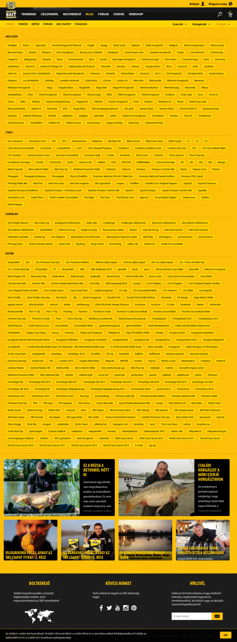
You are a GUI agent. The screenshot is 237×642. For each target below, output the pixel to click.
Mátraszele (155, 80)
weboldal (104, 438)
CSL (194, 148)
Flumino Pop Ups (17, 318)
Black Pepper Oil (16, 276)
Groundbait (61, 325)
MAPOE (124, 360)
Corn (79, 148)
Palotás (36, 101)
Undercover (189, 197)
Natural (126, 169)
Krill (113, 162)
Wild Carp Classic (124, 438)
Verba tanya (93, 122)
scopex (120, 183)
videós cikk (177, 431)
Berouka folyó (15, 52)
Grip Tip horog (150, 229)
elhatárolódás (36, 304)
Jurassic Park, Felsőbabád (36, 73)
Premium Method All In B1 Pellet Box (113, 176)
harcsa (55, 332)
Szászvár (12, 115)
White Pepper (15, 204)
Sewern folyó (166, 108)
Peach (183, 169)
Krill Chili (126, 162)
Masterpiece (188, 360)
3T (54, 269)
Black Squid (175, 141)
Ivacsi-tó (182, 66)
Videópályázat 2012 (154, 431)
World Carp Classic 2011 (52, 445)
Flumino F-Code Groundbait (132, 311)
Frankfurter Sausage (19, 162)
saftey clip (132, 243)
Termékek (28, 14)
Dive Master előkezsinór (195, 222)
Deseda (47, 59)
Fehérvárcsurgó (150, 59)
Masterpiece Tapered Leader (121, 236)
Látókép (49, 80)
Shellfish (134, 183)
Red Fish (38, 183)
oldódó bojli (85, 374)
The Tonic (105, 197)
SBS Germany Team (120, 410)
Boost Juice (155, 276)
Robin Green (14, 410)
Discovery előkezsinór (164, 222)
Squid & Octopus (207, 183)
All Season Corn (37, 141)
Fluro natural (176, 155)
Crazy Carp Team (79, 290)
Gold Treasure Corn (39, 325)
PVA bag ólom (15, 243)
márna (151, 360)
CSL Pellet (188, 290)
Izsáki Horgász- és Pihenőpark (202, 346)
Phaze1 (216, 169)
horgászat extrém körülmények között (29, 339)
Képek (35, 24)
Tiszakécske (204, 115)
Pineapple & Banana (35, 176)
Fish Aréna (170, 59)
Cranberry (123, 148)
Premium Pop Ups (17, 403)
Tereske (174, 115)
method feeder (16, 367)
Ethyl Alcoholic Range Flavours (112, 304)
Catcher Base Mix (17, 283)
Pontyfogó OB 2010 (39, 382)
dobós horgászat (92, 297)
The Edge (89, 197)
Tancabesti (158, 115)
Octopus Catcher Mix (163, 169)
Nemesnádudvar (149, 87)
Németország (171, 87)
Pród (136, 101)
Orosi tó (213, 94)
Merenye (199, 80)
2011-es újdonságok (162, 262)
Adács (26, 45)
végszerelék (95, 431)
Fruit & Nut (55, 162)
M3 (201, 162)
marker (138, 360)
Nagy (50, 87)
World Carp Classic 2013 (116, 445)
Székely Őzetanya (32, 115)
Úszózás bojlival (56, 431)
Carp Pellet (206, 276)
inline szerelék (155, 346)
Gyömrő (30, 66)
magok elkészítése (89, 360)
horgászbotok (120, 339)
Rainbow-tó (164, 101)
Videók (118, 14)
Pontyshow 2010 (204, 389)
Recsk (180, 101)
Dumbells (166, 297)
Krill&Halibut (143, 162)
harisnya (69, 332)
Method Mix (62, 367)
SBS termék (37, 417)
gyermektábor (134, 325)
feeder (200, 304)
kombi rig (39, 236)
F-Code (110, 155)
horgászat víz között (95, 339)
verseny (111, 431)
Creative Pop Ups (177, 148)
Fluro (58, 318)
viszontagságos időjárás (21, 438)
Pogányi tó (82, 101)
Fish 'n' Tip (34, 311)
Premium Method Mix (183, 396)
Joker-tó (12, 73)
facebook (125, 155)
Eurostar (156, 304)
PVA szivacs (84, 403)
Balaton (135, 45)
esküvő (54, 304)
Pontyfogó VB (42, 389)
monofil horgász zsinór (191, 367)
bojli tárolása (78, 276)
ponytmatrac (205, 236)
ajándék (122, 269)
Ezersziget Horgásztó (124, 59)
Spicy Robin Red (184, 417)
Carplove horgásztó (160, 52)
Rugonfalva (79, 108)
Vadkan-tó (54, 122)
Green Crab (85, 162)
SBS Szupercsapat (184, 410)
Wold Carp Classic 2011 (181, 438)
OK (226, 635)
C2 (197, 141)
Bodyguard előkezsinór (68, 222)
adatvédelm (12, 637)
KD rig (109, 353)
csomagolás (205, 290)
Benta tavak (217, 45)
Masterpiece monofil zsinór (86, 236)
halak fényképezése (158, 325)
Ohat (30, 94)
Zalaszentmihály (154, 122)
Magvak (110, 360)
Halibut (102, 162)
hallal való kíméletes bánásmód (192, 325)
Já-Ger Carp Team (17, 353)
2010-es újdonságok (134, 262)
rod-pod (70, 410)
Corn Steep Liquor (54, 290)
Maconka (138, 80)
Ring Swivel (97, 243)
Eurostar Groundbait (67, 155)
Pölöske (98, 101)
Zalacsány (133, 122)
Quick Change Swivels (41, 243)
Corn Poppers (154, 283)
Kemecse (95, 73)
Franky (40, 162)
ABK (82, 269)
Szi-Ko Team (81, 424)
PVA (35, 403)
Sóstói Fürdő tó (188, 108)
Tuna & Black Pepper (166, 197)
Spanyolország (211, 108)
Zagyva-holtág (114, 122)
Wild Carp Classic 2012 (151, 438)
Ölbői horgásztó (127, 94)
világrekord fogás (216, 431)
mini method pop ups (113, 367)
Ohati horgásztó (48, 94)
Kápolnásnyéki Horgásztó (70, 73)
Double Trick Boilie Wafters (140, 297)
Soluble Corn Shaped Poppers (161, 183)
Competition (64, 148)
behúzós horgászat (215, 269)
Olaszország (94, 94)
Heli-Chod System (198, 229)
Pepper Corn (199, 169)
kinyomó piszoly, (199, 353)
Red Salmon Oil (177, 403)
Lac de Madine (31, 80)
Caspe (180, 52)
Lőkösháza (91, 80)
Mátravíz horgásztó (177, 80)
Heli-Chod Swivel (173, 229)
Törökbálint (36, 122)
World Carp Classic (210, 438)
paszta (152, 374)
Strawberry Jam (16, 197)
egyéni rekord (15, 304)
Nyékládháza (15, 94)
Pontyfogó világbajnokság (70, 389)
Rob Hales (196, 403)
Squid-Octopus (148, 190)
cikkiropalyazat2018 (116, 283)
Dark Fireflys (14, 297)
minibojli (154, 367)
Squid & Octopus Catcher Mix (103, 190)
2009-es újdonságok (106, 262)
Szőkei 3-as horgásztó (134, 115)
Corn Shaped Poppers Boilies (204, 283)
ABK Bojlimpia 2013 (101, 269)
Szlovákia (99, 115)
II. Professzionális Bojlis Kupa (126, 346)
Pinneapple (58, 176)
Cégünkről (50, 14)
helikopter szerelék (18, 236)
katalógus (56, 353)
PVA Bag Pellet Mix (17, 183)
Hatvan (135, 66)
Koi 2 (158, 73)
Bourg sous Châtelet (91, 52)
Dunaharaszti (76, 59)
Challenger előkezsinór (133, 222)
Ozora (11, 101)
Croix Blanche (197, 52)
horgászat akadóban (202, 332)
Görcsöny (220, 59)
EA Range (182, 297)
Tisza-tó (188, 115)
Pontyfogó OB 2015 (148, 382)
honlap (159, 332)
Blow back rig (41, 222)
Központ (12, 80)
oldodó (69, 374)
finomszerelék (15, 311)
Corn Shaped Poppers (100, 148)
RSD (65, 108)
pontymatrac (185, 236)
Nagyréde (101, 87)
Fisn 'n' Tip (51, 311)
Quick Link (64, 243)
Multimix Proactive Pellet (87, 169)
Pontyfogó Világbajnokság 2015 (108, 389)
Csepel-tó (13, 59)
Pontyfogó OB (15, 382)
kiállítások (154, 353)
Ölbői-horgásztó (150, 94)
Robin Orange (35, 410)
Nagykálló (84, 87)
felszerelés (215, 304)
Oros (200, 94)
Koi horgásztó (174, 73)
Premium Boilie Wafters (153, 396)
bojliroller (96, 276)
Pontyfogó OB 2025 (18, 389)
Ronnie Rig (115, 243)
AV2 (64, 141)
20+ (28, 262)
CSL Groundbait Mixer (214, 148)
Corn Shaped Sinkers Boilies (23, 290)
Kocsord (144, 73)
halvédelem (14, 332)
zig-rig (152, 445)
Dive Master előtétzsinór (21, 229)
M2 (191, 162)
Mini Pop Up (61, 169)
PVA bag (47, 403)
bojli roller (91, 222)
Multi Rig (148, 236)
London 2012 (66, 360)
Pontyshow (183, 389)
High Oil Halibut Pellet (138, 332)
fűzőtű (133, 229)
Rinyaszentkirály (17, 108)
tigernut (144, 197)
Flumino (158, 155)
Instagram (174, 346)
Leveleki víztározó (69, 80)
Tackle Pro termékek (172, 243)
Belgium (173, 45)
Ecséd (103, 59)
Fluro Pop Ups (197, 155)
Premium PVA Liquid (192, 176)
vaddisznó (77, 431)
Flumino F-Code (102, 311)
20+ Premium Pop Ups (48, 262)
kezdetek (124, 353)
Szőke (113, 115)
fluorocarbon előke (113, 229)
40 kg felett (68, 269)
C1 (188, 141)
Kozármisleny (216, 73)
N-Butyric (111, 169)
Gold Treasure (15, 325)
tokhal (187, 424)
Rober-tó (36, 108)
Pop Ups (84, 396)
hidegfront (114, 332)
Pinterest (213, 374)
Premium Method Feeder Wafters (157, 176)
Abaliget (12, 45)
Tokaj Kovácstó (16, 122)
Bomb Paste (113, 276)
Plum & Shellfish (78, 176)
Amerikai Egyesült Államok (66, 45)
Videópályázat (130, 431)
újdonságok (35, 431)
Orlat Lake (186, 94)
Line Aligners (58, 236)
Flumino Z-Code (41, 318)
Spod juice (205, 417)
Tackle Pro (149, 243)
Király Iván (38, 360)
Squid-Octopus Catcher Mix (177, 190)
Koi (51, 360)
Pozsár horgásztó (118, 101)
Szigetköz (67, 115)
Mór (38, 87)
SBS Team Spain (16, 417)
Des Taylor (61, 297)
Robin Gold (214, 403)
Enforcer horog (67, 229)
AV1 (54, 141)
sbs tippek (54, 417)
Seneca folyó (146, 108)
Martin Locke (168, 360)
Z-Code (139, 445)
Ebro (91, 59)
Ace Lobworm (15, 141)
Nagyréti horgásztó (123, 87)
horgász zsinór (177, 332)
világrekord (195, 431)
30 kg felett (41, 269)
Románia (52, 108)
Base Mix (194, 269)
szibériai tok (100, 424)
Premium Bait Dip (124, 396)
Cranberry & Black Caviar (148, 148)
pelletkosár (183, 374)
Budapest (113, 52)
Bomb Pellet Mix (134, 276)
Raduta (149, 101)
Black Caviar (133, 141)
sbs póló (129, 108)
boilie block (58, 276)
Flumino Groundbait (164, 311)
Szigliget (83, 115)
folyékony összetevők (101, 318)
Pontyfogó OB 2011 (67, 382)
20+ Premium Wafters (77, 262)
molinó (169, 367)
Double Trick (114, 297)
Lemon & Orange (165, 162)
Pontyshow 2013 (41, 396)
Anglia (90, 45)
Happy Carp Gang (36, 332)
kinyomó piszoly (175, 353)
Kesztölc (110, 73)
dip (75, 297)
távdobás (138, 424)
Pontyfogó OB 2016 (175, 382)
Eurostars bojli (92, 155)
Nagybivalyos (66, 87)
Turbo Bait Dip (15, 431)
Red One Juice (56, 183)
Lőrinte (107, 80)
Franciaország (190, 59)
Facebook (185, 304)
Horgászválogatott (213, 339)
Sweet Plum (37, 197)
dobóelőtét (46, 229)
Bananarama (79, 141)
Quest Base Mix (104, 403)
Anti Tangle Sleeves (18, 222)
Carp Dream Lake (134, 52)
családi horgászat (103, 290)
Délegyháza (30, 59)
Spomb (221, 417)
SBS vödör (93, 417)
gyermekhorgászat (109, 325)
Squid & (187, 183)
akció (135, 269)
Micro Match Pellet (39, 169)
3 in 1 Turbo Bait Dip (18, 269)
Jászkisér (209, 66)
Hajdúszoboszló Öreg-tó (81, 66)
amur (147, 269)
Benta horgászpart (194, 45)
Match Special (15, 169)
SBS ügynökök (103, 183)
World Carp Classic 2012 (84, 445)
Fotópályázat (159, 318)
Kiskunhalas (127, 73)
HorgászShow (153, 66)
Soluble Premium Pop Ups (156, 417)
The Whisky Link (125, 197)
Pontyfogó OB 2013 (94, 382)
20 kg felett (14, 262)
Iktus (169, 66)
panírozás (119, 374)
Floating (67, 311)
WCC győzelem (62, 438)
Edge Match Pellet (203, 297)
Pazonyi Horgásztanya (58, 101)
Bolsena (46, 52)
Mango (222, 162)
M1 (182, 162)
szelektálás (63, 424)
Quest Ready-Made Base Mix (134, 403)
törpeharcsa (203, 424)
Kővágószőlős (195, 73)
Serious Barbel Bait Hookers (120, 417)
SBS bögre (98, 410)
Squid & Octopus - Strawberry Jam (63, 190)
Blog (90, 14)
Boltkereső (72, 14)
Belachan (97, 141)
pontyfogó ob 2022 (202, 382)
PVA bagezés (65, 403)
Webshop (136, 14)
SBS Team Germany (210, 410)
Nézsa (204, 87)
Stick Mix (31, 424)
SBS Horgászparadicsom (105, 108)
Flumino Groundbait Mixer (196, 311)
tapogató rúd (120, 424)
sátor (83, 410)
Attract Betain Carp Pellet (169, 269)
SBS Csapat (63, 24)
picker (198, 374)
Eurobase (140, 304)
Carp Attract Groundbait (21, 148)
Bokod (32, 52)
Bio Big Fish (114, 141)
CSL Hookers (14, 155)
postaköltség (102, 396)
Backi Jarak (120, 45)
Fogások (81, 24)
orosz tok (103, 374)
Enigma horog (89, 229)
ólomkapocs (165, 236)
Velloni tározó (73, 122)
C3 (206, 141)
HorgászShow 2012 (186, 339)
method (220, 360)
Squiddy (202, 190)
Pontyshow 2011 (17, 396)
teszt (152, 424)
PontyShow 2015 (65, 396)
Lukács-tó (122, 80)
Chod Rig (94, 283)
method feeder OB (40, 367)
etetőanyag (83, 304)
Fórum (103, 14)
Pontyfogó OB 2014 (121, 382)
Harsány (121, 66)
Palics (23, 101)
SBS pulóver (161, 410)
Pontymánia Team (141, 389)
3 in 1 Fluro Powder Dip (191, 262)
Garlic (70, 162)
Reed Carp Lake (197, 101)
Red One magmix (79, 183)
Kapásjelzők (38, 353)
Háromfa (106, 66)
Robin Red (54, 410)
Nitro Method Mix (49, 374)
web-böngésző (85, 438)
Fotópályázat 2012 (208, 318)
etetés (67, 304)
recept (159, 403)
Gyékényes (14, 66)
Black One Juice (154, 141)
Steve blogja (14, 424)
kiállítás (139, 353)
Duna (60, 59)
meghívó (206, 360)
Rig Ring (80, 243)
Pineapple (13, 176)
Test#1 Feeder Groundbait (63, 197)
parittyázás (137, 374)
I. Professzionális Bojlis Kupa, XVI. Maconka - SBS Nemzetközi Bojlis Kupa (65, 346)
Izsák (195, 66)
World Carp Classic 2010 (21, 445)
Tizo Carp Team (169, 424)
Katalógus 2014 (76, 353)
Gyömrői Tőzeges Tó (51, 66)
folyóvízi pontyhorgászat (132, 318)
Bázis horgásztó (154, 45)
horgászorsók (141, 339)
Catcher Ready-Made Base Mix (67, 283)
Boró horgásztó (65, 52)
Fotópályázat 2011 (182, 318)
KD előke (96, 353)
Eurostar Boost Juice (38, 155)
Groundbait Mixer (83, 325)
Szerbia (52, 115)
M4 (210, 162)
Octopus (141, 169)
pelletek (166, 374)
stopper (46, 424)
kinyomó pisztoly (17, 360)
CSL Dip (123, 290)
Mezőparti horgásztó (19, 87)
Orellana (170, 94)
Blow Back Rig (38, 276)
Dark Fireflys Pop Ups (38, 297)
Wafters (205, 197)
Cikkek (10, 24)
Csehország (216, 52)
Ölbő (109, 94)
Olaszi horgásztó (72, 94)
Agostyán (40, 45)
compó (137, 283)
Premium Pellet (209, 396)
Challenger (109, 222)
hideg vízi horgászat (91, 332)
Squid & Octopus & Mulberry (23, 190)
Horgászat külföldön (67, 339)
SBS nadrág (143, 410)
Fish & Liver (142, 155)
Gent (206, 59)
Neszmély (190, 87)
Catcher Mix (38, 283)
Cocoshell (45, 148)
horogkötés (14, 346)
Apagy (104, 45)
